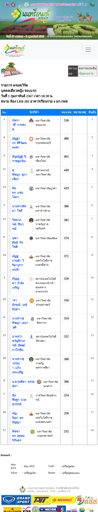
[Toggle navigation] (88, 49)
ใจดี (18, 210)
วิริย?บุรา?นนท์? (18, 265)
